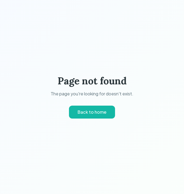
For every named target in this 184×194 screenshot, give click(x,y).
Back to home (92, 112)
